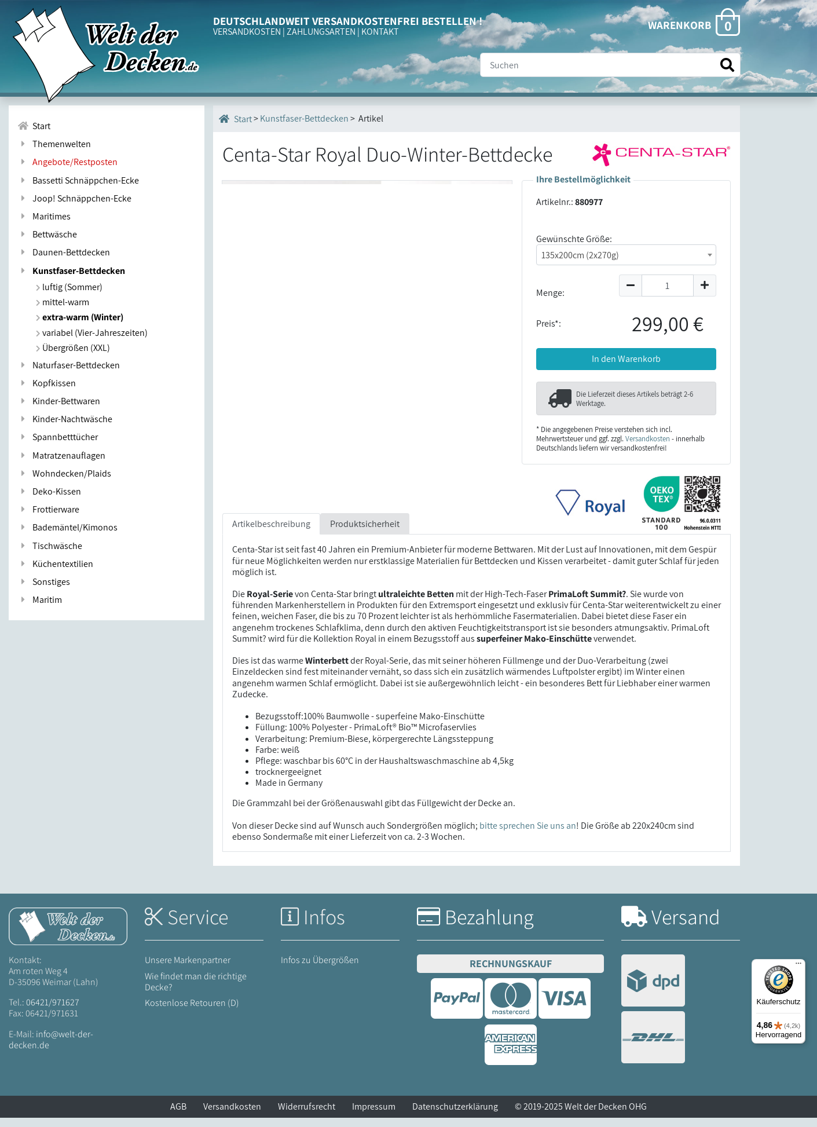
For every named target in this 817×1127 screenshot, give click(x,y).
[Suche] (610, 65)
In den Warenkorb (626, 359)
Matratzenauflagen (61, 455)
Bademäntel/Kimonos (67, 527)
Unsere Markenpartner (187, 969)
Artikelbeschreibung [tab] (271, 533)
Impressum (373, 1116)
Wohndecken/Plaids (64, 473)
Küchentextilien (55, 564)
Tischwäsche (49, 546)
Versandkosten (647, 439)
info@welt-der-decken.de (51, 1048)
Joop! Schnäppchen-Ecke (74, 198)
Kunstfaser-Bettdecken (71, 271)
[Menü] (798, 966)
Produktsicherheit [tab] (365, 533)
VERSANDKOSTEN (247, 31)
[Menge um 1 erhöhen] (705, 286)
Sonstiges (43, 582)
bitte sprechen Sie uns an (527, 835)
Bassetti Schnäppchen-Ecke (78, 180)
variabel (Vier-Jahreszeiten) (92, 333)
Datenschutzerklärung (455, 1116)
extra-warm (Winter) (79, 317)
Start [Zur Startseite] (33, 126)
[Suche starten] (727, 65)
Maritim (39, 600)
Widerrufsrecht (306, 1116)
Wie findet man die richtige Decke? (196, 990)
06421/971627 (52, 1011)
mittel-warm (62, 302)
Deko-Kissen (49, 491)
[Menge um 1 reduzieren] (630, 286)
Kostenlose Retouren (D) (192, 1012)
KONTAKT (380, 31)
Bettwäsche (47, 234)
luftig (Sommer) (69, 287)
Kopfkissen (46, 383)
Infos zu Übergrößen (320, 969)
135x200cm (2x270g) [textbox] (580, 255)
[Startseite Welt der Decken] (68, 934)
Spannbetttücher (57, 437)
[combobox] (626, 254)
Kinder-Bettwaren (58, 401)
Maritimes (44, 216)
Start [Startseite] (235, 119)
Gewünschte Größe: (574, 238)
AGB (178, 1116)
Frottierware (48, 509)
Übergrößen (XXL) (73, 348)
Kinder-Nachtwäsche (64, 419)
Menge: (550, 293)
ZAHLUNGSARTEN (321, 31)
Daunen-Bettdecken (63, 252)
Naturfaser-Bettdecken (68, 365)
